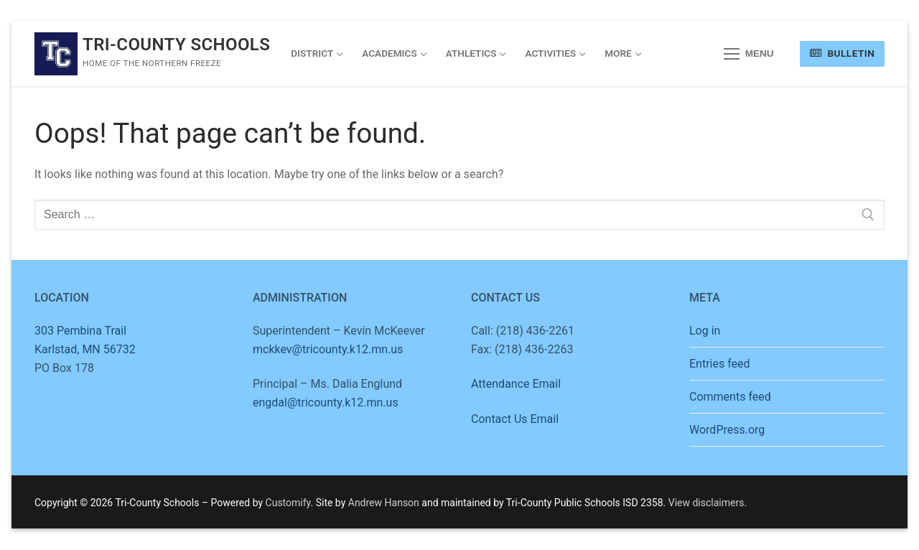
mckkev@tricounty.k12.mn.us (328, 349)
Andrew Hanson (383, 502)
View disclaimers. (707, 502)
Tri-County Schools (176, 44)
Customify (288, 502)
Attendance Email (516, 384)
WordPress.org (727, 430)
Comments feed (730, 397)
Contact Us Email (515, 419)
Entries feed (719, 363)
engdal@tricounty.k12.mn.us (325, 402)
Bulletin (842, 53)
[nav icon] (749, 54)
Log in (704, 330)
